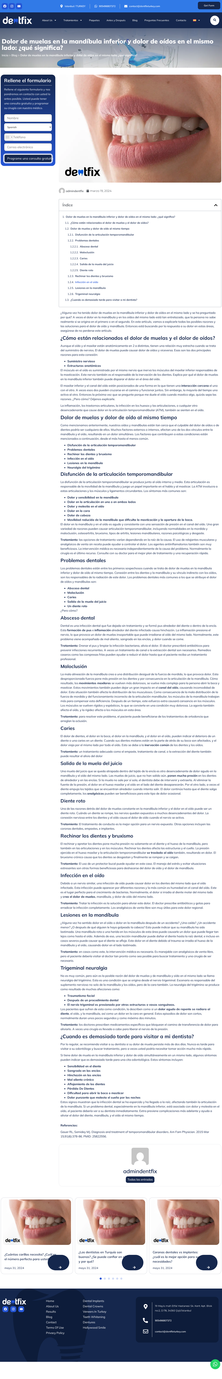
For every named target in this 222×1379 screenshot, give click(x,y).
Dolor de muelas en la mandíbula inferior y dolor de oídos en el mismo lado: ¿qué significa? (120, 216)
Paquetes (94, 20)
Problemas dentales (87, 240)
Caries (83, 258)
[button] (216, 205)
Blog (135, 20)
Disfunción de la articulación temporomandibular (104, 234)
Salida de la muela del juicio (97, 264)
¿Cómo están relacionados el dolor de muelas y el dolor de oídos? (109, 222)
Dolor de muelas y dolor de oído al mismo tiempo (99, 228)
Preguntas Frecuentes (156, 20)
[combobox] (8, 137)
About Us (49, 20)
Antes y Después (116, 20)
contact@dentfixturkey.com (170, 1331)
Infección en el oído (86, 282)
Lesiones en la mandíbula (90, 288)
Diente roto (86, 270)
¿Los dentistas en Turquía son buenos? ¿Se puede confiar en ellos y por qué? (104, 1256)
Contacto (181, 20)
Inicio (5, 55)
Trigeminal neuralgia (87, 294)
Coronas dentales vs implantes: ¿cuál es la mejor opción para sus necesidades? (177, 1256)
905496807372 (163, 1320)
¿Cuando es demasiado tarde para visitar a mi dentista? (103, 299)
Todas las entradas (140, 1179)
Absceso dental (89, 246)
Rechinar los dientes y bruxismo (94, 276)
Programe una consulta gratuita (29, 158)
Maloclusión (87, 252)
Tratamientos (72, 20)
